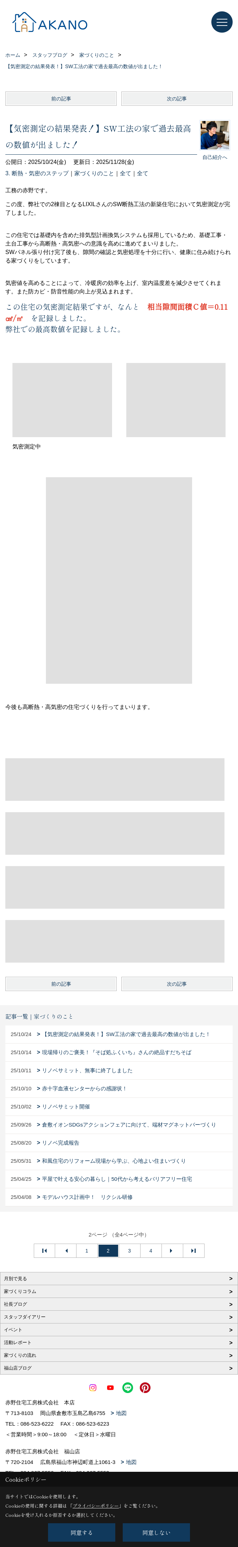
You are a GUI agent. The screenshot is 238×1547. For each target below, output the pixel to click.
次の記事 (177, 98)
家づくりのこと (94, 173)
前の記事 (61, 98)
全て (125, 173)
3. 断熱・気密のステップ (37, 173)
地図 (121, 1413)
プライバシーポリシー (96, 1505)
